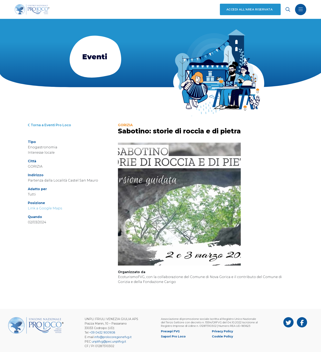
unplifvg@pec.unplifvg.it (109, 341)
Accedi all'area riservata (249, 9)
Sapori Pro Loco (173, 336)
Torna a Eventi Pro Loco (49, 125)
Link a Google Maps (45, 208)
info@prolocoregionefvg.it (113, 337)
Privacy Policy (222, 331)
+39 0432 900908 (102, 332)
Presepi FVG (170, 331)
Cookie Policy (222, 336)
